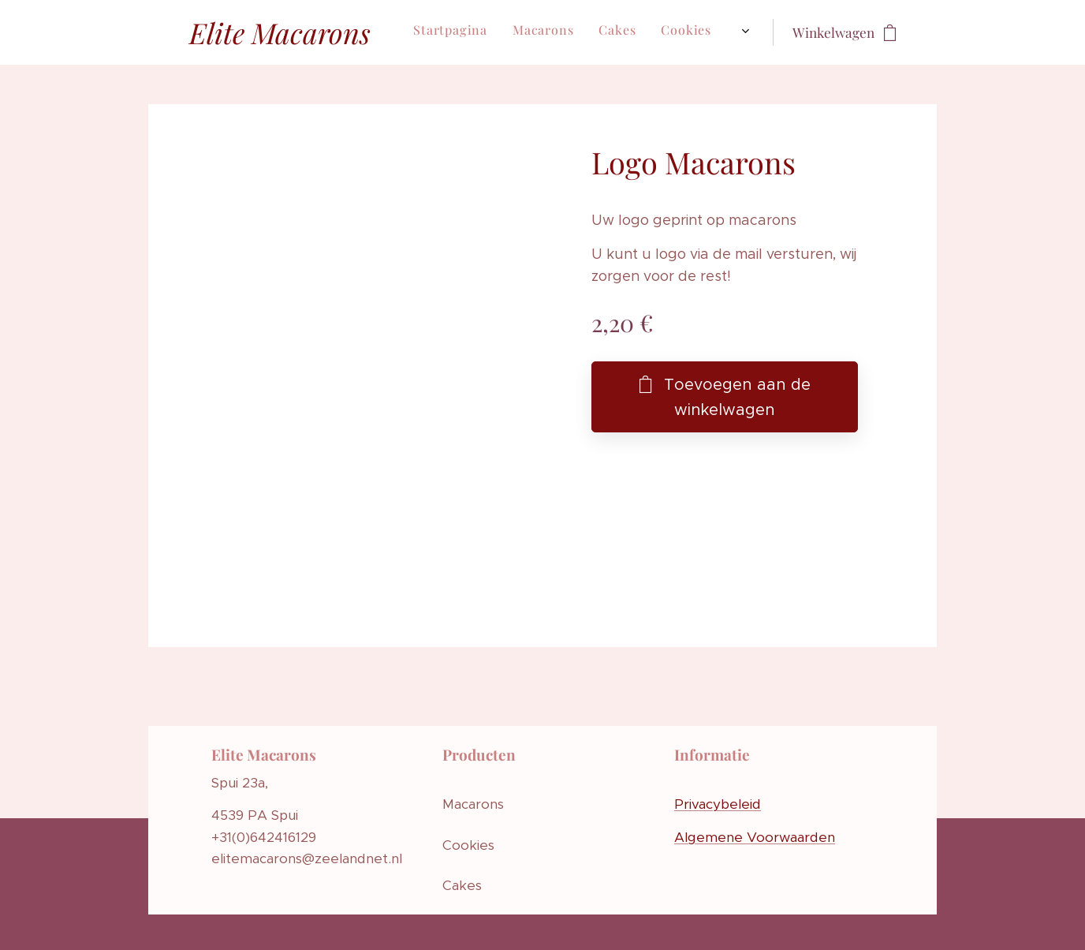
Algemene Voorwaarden (754, 837)
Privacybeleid (717, 804)
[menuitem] (463, 32)
